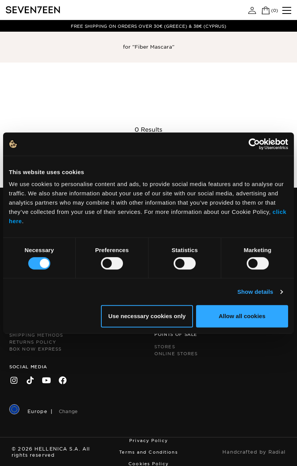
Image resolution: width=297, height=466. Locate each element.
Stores (164, 346)
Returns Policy (32, 341)
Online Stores (176, 353)
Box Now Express (35, 348)
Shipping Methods (36, 334)
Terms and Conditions (148, 451)
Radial (276, 452)
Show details (255, 291)
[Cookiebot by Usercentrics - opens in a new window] (254, 144)
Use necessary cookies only (147, 316)
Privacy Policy (148, 440)
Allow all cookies (241, 316)
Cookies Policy (148, 463)
